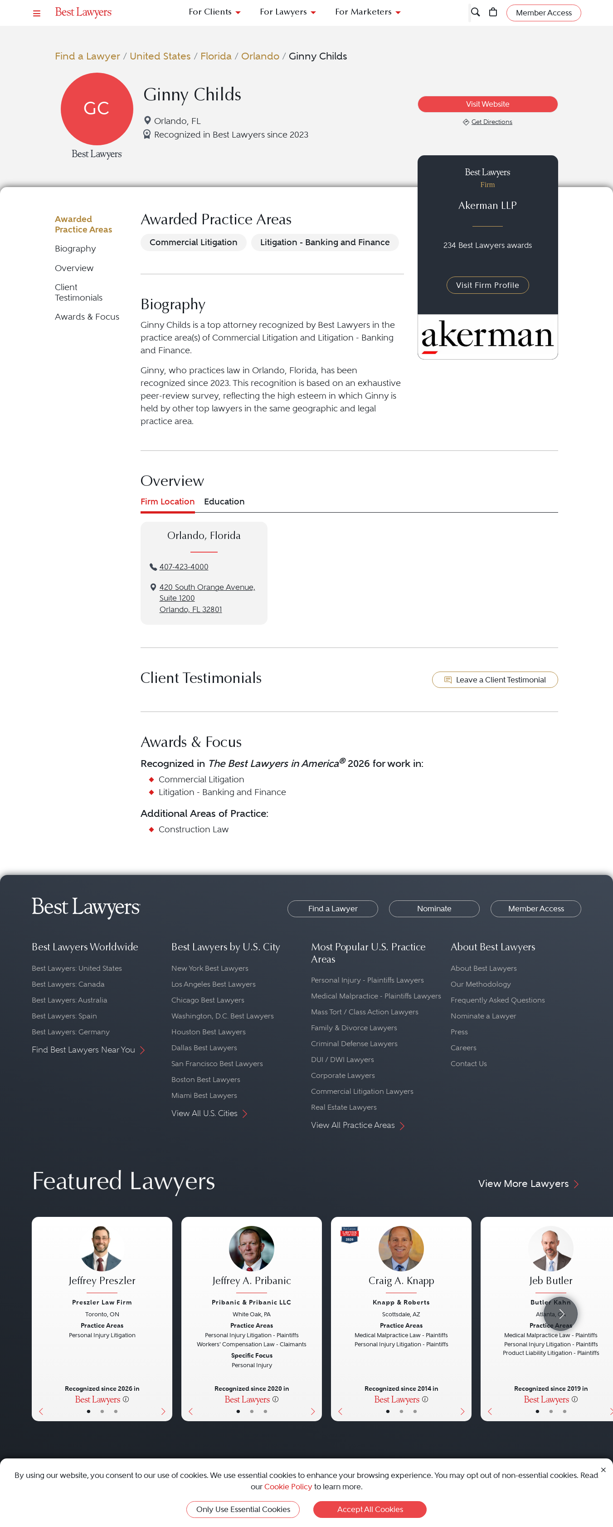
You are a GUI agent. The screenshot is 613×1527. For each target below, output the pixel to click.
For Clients (210, 12)
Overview (74, 268)
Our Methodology (481, 984)
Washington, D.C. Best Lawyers (222, 1016)
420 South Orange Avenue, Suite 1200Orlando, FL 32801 (207, 598)
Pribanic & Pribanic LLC (252, 1302)
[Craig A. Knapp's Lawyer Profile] (401, 1261)
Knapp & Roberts (401, 1302)
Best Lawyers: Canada (68, 984)
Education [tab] (224, 501)
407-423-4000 (184, 567)
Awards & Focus (87, 316)
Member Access (536, 908)
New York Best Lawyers (209, 968)
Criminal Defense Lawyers (354, 1043)
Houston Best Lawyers (208, 1032)
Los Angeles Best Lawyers (213, 984)
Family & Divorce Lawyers (354, 1027)
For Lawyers (283, 12)
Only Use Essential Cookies (243, 1509)
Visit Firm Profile (488, 285)
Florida (216, 56)
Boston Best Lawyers (205, 1079)
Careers (464, 1047)
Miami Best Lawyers (204, 1095)
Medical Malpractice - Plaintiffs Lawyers (376, 996)
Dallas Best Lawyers (204, 1047)
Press (459, 1032)
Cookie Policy (288, 1486)
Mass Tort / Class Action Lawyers (364, 1012)
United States (160, 56)
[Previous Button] (39, 1319)
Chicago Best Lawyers (207, 1000)
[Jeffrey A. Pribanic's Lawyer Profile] (251, 1261)
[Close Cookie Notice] (603, 1469)
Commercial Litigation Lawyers (362, 1091)
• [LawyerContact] (115, 1411)
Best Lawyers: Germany (71, 1032)
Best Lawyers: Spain (64, 1016)
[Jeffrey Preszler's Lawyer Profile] (102, 1261)
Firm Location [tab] (168, 501)
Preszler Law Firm (102, 1302)
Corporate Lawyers (343, 1075)
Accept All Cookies (370, 1509)
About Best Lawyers (484, 968)
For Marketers (363, 12)
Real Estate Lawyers (344, 1107)
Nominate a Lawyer (483, 1016)
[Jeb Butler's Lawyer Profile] (551, 1261)
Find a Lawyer (87, 56)
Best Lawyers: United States (77, 968)
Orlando (260, 56)
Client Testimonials (78, 292)
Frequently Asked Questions (498, 1000)
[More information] (126, 1399)
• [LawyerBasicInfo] (88, 1411)
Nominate (434, 908)
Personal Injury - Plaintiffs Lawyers (367, 980)
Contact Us (469, 1063)
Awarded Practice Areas (83, 224)
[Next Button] (165, 1319)
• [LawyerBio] (102, 1411)
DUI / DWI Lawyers (342, 1059)
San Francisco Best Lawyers (217, 1063)
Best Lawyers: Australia (69, 1000)
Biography (75, 248)
